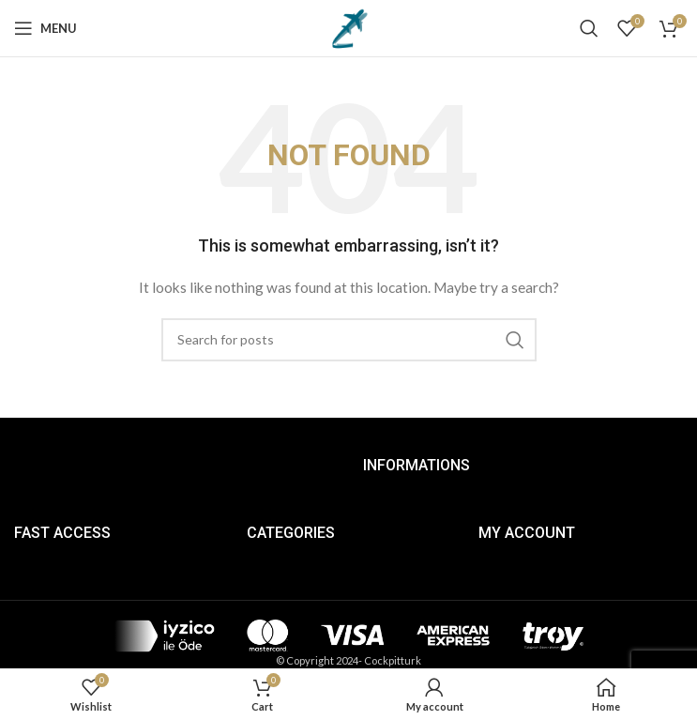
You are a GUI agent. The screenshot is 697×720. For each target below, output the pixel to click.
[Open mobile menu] (45, 28)
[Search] (589, 28)
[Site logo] (349, 27)
